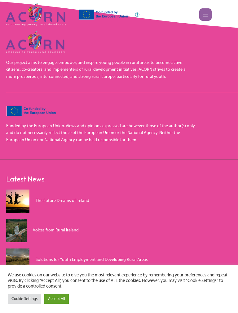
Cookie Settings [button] (24, 299)
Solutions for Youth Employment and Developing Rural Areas (92, 259)
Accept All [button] (56, 299)
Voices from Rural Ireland (56, 230)
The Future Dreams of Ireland (62, 201)
